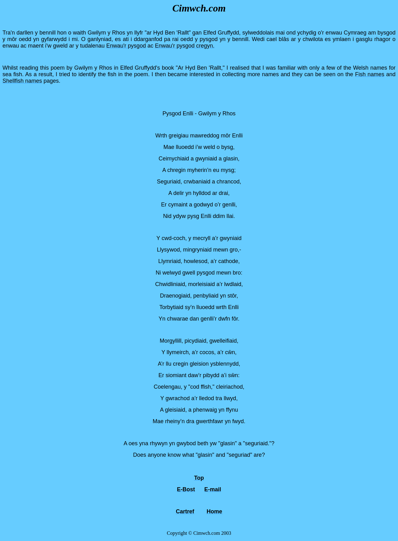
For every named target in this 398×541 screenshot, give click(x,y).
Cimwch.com (199, 8)
